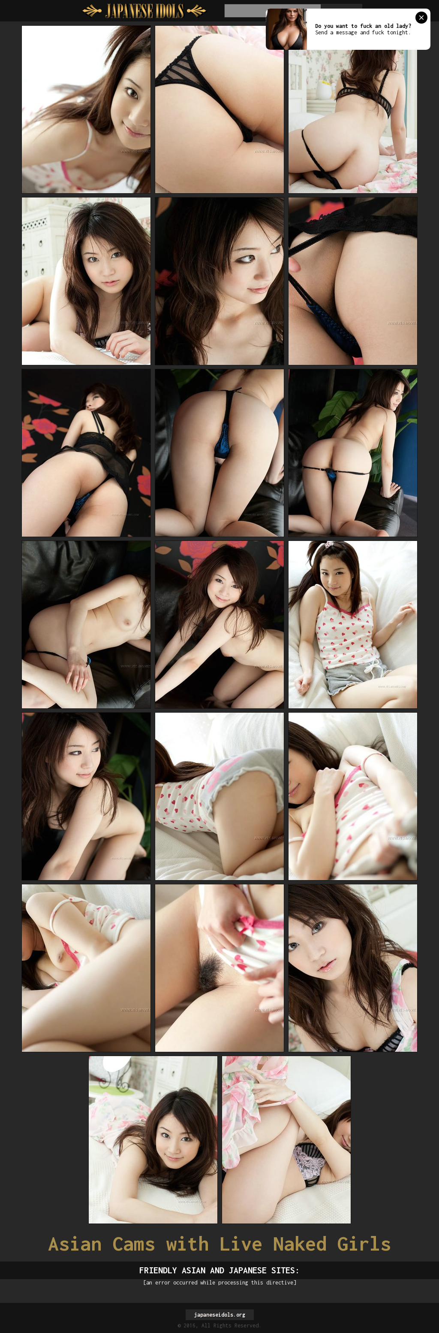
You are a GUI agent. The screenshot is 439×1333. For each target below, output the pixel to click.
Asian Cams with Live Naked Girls (219, 1243)
